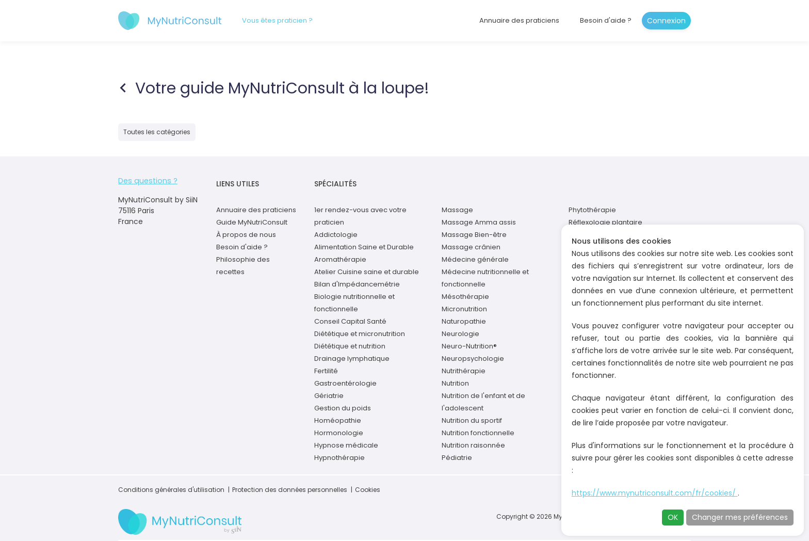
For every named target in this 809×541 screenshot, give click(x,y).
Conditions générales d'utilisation (171, 489)
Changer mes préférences (740, 517)
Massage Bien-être (474, 235)
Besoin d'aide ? (606, 20)
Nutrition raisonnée (473, 445)
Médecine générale (475, 259)
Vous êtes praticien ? (277, 20)
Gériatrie (329, 396)
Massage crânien (471, 247)
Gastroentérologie (345, 383)
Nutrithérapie (464, 371)
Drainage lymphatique (352, 358)
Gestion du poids (342, 408)
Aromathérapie (340, 259)
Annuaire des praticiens (519, 20)
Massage (457, 210)
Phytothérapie (592, 210)
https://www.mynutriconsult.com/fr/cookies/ (655, 493)
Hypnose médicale (346, 445)
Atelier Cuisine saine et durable (366, 272)
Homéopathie (337, 420)
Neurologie (460, 334)
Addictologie (336, 235)
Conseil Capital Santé (350, 321)
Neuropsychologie (473, 358)
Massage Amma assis (479, 222)
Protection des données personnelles (289, 489)
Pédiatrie (457, 458)
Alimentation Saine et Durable (364, 247)
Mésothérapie (465, 296)
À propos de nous (246, 235)
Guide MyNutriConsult (251, 222)
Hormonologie (338, 433)
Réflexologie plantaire (605, 222)
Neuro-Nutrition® (469, 346)
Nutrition (455, 383)
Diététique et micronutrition (359, 334)
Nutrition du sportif (472, 420)
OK (673, 517)
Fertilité (326, 371)
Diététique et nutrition (349, 346)
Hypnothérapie (339, 458)
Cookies (367, 489)
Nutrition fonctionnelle (478, 433)
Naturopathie (464, 321)
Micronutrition (464, 309)
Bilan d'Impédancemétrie (357, 284)
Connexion (666, 20)
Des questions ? (146, 181)
